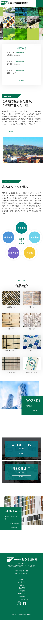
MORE (21, 80)
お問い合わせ (14, 523)
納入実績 (22, 588)
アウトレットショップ (21, 599)
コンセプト (22, 582)
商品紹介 (22, 585)
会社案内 (22, 591)
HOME (22, 579)
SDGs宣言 (21, 593)
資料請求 (14, 527)
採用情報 (22, 596)
